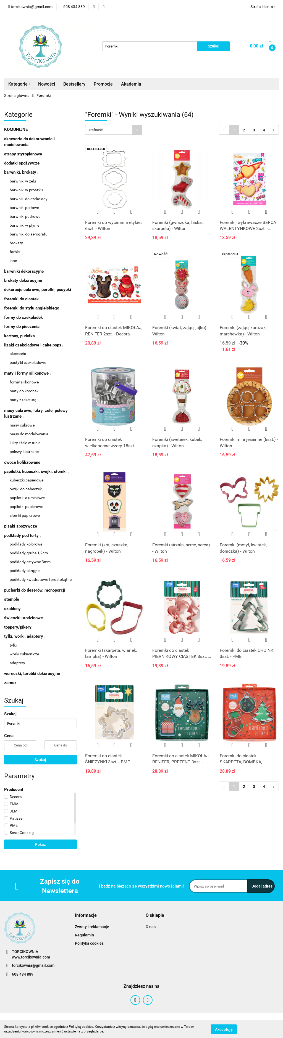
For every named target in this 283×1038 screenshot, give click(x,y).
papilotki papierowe (26, 506)
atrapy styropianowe (23, 154)
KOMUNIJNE (16, 129)
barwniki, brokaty (21, 172)
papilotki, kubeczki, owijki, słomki (36, 471)
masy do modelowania (29, 434)
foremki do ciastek (21, 298)
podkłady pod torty (22, 535)
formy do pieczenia (22, 326)
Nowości (46, 84)
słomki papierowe (25, 515)
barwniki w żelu (23, 181)
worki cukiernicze (24, 654)
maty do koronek (24, 391)
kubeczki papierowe (26, 480)
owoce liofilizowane (22, 462)
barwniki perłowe (24, 207)
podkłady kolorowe (26, 544)
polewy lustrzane (24, 451)
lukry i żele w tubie (25, 443)
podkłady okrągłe (25, 570)
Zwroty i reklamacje (92, 927)
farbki (15, 252)
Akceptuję (224, 1029)
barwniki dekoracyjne (24, 271)
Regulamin (84, 935)
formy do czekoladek (23, 317)
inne (13, 260)
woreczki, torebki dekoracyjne (32, 673)
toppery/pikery (18, 627)
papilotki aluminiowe (27, 498)
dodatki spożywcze (22, 163)
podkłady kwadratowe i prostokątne (41, 579)
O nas (151, 927)
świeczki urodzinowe (23, 617)
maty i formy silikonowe (27, 373)
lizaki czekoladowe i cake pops (33, 345)
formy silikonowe (24, 382)
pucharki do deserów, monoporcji (34, 590)
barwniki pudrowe (25, 216)
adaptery (17, 663)
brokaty (16, 243)
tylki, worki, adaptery (24, 636)
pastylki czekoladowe (28, 362)
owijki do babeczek (26, 489)
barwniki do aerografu (29, 234)
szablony (12, 608)
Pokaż (40, 844)
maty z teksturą (23, 400)
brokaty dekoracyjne (23, 280)
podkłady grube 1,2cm (29, 553)
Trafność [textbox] (95, 130)
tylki (13, 645)
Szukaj (40, 760)
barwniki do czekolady (29, 199)
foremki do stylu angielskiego (31, 308)
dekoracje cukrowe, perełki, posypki (37, 289)
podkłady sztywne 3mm (30, 562)
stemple (11, 599)
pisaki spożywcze (20, 526)
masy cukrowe (22, 425)
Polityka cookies (89, 943)
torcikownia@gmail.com (33, 965)
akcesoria (18, 353)
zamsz (10, 682)
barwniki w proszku (26, 190)
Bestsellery (74, 84)
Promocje (103, 84)
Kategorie (19, 84)
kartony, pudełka (19, 335)
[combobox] (113, 130)
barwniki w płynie (24, 225)
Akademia (131, 84)
